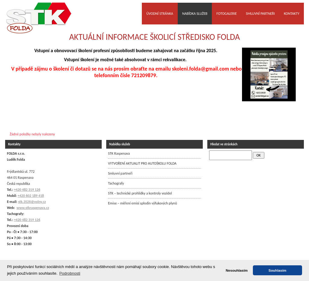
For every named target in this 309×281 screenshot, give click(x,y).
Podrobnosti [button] (69, 273)
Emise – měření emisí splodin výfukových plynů (142, 203)
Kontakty (291, 13)
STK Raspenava (119, 153)
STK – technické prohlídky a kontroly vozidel (140, 193)
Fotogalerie (226, 13)
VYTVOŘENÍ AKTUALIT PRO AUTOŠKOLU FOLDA (142, 163)
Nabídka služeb (195, 13)
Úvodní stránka (159, 13)
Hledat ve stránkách (223, 144)
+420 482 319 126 (27, 220)
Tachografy (116, 183)
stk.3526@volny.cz (32, 202)
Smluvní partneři (260, 13)
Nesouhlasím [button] (237, 270)
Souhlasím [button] (277, 270)
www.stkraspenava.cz (33, 208)
